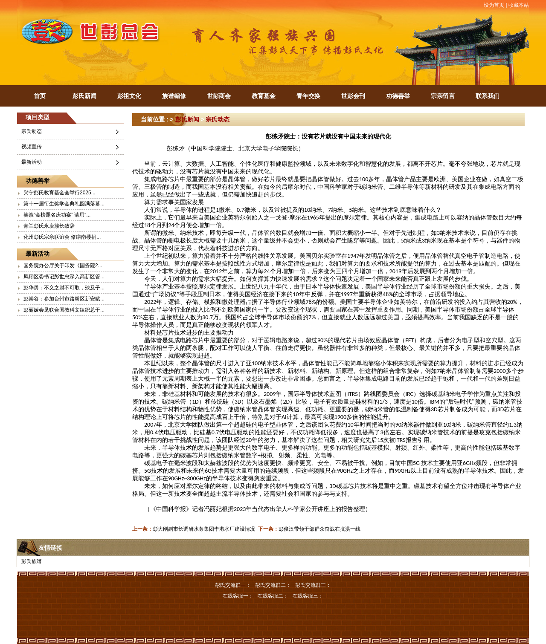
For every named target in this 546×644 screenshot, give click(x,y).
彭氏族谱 (31, 561)
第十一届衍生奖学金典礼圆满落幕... (64, 204)
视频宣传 (31, 147)
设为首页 (494, 5)
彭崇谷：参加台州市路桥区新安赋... (64, 299)
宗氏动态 (31, 131)
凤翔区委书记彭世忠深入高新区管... (64, 277)
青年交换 (308, 95)
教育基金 (264, 95)
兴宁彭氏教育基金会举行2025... (59, 193)
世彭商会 (219, 95)
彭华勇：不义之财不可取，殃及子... (64, 288)
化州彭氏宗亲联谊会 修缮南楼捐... (62, 237)
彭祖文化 (129, 95)
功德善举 (398, 95)
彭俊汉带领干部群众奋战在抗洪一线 (319, 529)
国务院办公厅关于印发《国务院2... (62, 266)
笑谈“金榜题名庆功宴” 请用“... (56, 215)
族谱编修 (174, 95)
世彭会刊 (353, 95)
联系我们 (488, 95)
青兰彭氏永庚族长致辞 (49, 226)
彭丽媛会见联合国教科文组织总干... (64, 310)
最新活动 (31, 162)
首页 (40, 95)
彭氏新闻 (84, 95)
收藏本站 (518, 5)
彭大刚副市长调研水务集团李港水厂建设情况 (204, 529)
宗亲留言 (443, 95)
